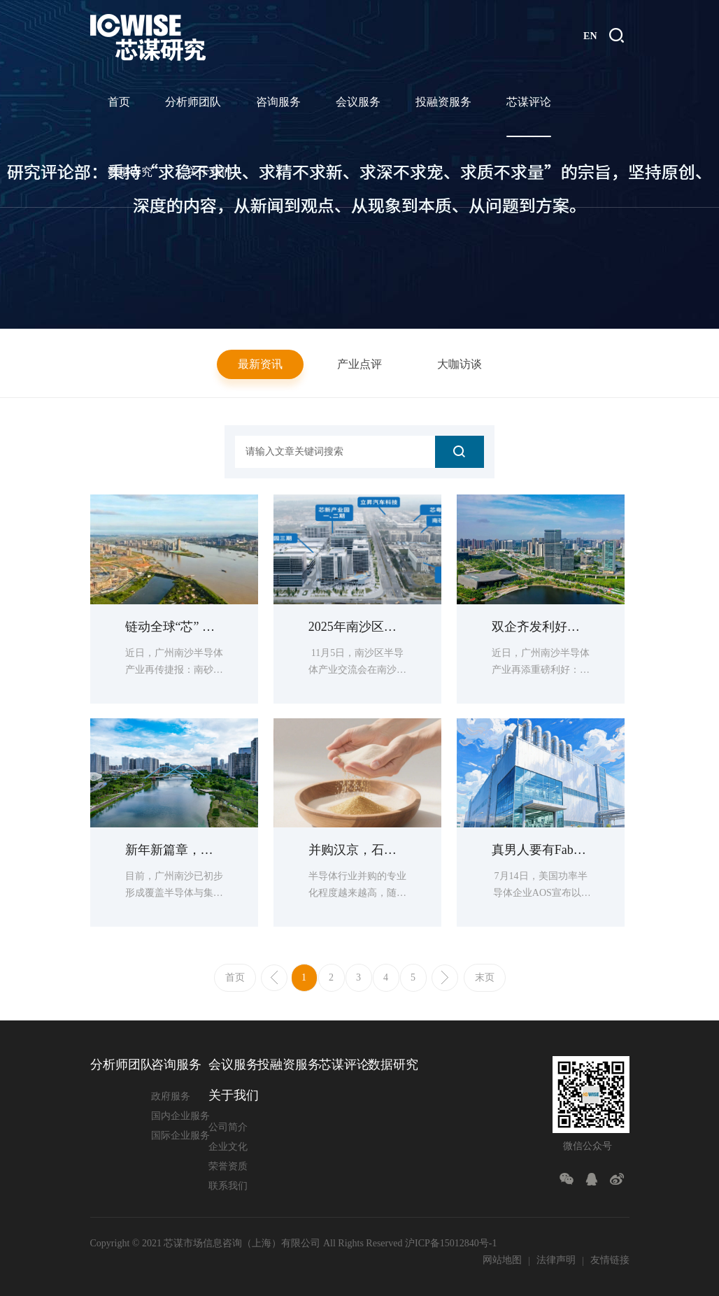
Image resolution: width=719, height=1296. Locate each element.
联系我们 (228, 1186)
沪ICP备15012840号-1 (451, 1243)
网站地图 (502, 1260)
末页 (484, 977)
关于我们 (209, 172)
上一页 (274, 977)
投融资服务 (443, 102)
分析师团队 (193, 102)
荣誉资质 (228, 1166)
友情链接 (609, 1260)
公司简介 (228, 1127)
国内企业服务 (180, 1116)
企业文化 (228, 1146)
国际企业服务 (180, 1135)
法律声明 (556, 1260)
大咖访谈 (459, 364)
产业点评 (359, 364)
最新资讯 (260, 364)
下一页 (445, 977)
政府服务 (170, 1096)
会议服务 (358, 102)
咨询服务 (278, 102)
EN (590, 36)
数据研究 (130, 172)
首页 (119, 102)
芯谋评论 (528, 102)
